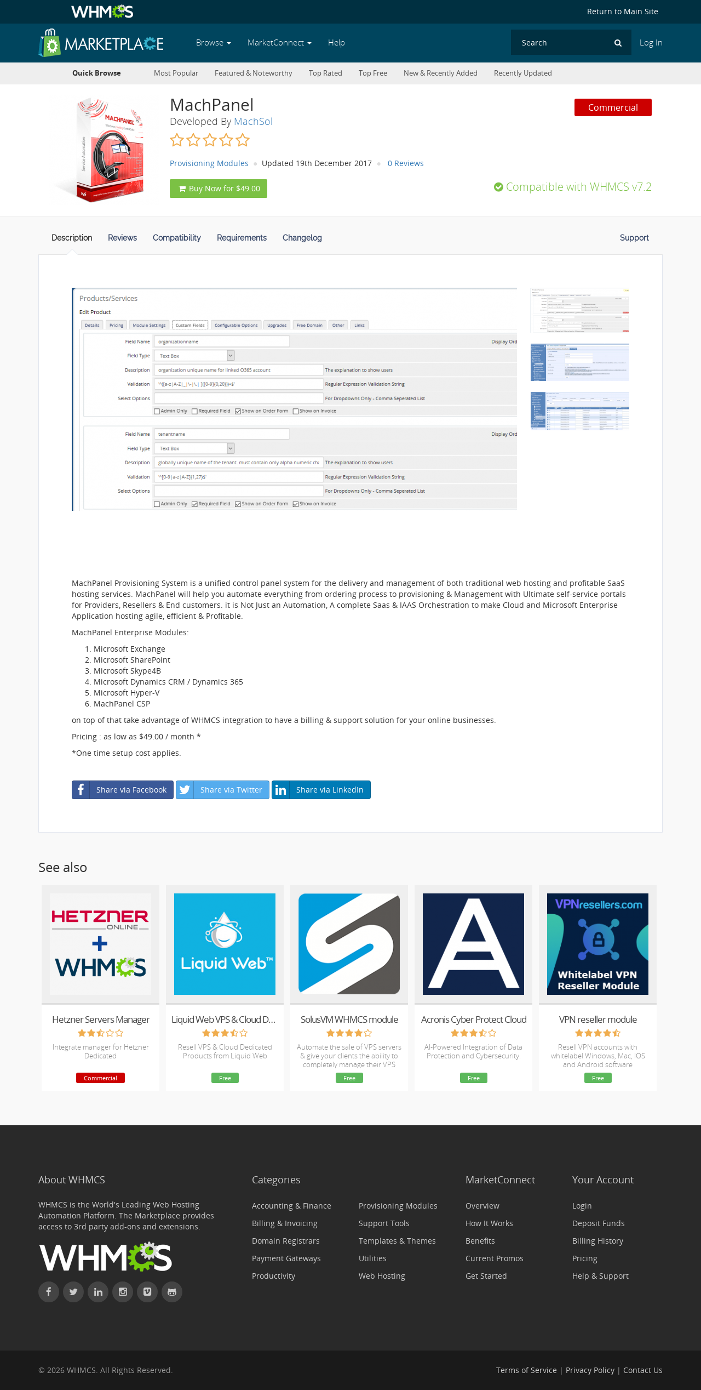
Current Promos (495, 1258)
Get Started (486, 1276)
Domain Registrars (286, 1240)
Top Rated (325, 73)
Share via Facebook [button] (119, 790)
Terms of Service (526, 1370)
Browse (213, 42)
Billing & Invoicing (285, 1223)
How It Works (489, 1223)
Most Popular (176, 73)
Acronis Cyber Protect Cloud (473, 1019)
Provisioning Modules (209, 163)
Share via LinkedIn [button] (318, 790)
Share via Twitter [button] (219, 790)
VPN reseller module (598, 1019)
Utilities (373, 1258)
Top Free (373, 73)
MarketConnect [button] (280, 42)
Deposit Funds (598, 1223)
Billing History (597, 1240)
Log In (651, 42)
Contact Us (643, 1370)
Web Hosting (382, 1276)
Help (336, 42)
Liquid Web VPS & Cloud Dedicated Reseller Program (224, 1019)
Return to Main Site (622, 11)
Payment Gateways (286, 1258)
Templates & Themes (397, 1240)
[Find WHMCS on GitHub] (172, 1291)
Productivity (273, 1276)
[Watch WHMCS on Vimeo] (147, 1291)
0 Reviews (406, 163)
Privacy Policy (590, 1370)
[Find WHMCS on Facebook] (48, 1291)
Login (582, 1205)
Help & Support (600, 1276)
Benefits (480, 1240)
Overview (482, 1205)
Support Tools (384, 1223)
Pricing (584, 1258)
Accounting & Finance (291, 1205)
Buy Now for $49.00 (218, 188)
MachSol (253, 121)
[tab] (71, 241)
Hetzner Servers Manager (101, 1019)
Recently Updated (523, 73)
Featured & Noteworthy (253, 73)
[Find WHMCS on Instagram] (122, 1291)
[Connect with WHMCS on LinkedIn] (98, 1291)
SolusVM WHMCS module (349, 1019)
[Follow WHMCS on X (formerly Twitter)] (73, 1291)
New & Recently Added (441, 73)
